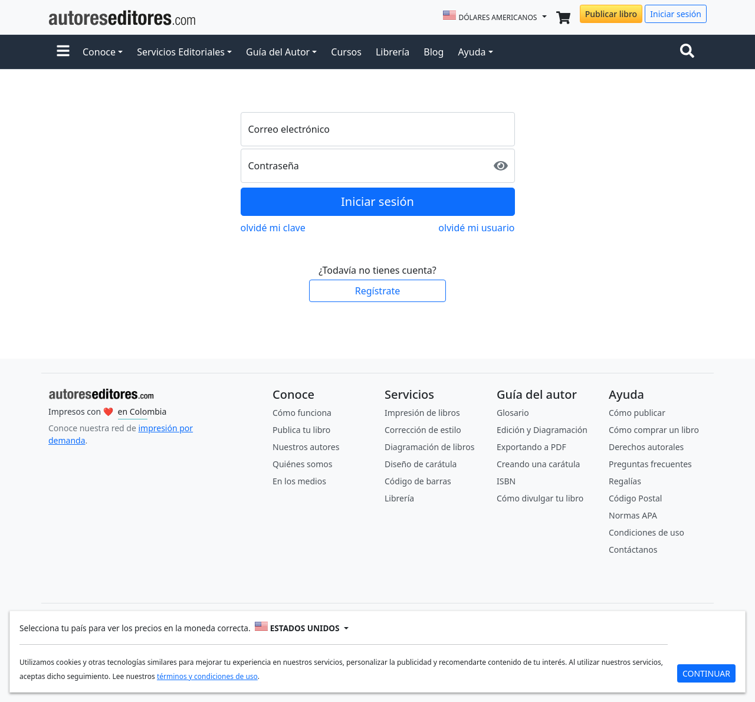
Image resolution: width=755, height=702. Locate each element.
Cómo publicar (637, 412)
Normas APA (633, 515)
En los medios (299, 481)
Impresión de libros (422, 412)
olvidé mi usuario (476, 227)
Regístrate (377, 290)
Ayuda (471, 51)
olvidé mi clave (273, 227)
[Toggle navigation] (689, 52)
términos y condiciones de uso (207, 676)
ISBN (506, 481)
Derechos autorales (646, 446)
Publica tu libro (301, 429)
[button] (63, 52)
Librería (392, 51)
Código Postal (635, 498)
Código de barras (418, 481)
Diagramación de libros (429, 446)
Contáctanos (633, 549)
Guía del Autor (278, 51)
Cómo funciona (302, 412)
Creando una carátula (538, 464)
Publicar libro (611, 13)
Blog (434, 51)
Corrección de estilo (423, 429)
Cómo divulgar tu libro (540, 498)
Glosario (513, 412)
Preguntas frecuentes (650, 464)
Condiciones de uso (646, 532)
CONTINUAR (706, 673)
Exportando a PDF (531, 446)
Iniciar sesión (675, 13)
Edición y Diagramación (542, 429)
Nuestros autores (306, 446)
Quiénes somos (302, 464)
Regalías (625, 481)
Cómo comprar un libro (654, 429)
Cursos (346, 51)
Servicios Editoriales (181, 51)
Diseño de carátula (421, 464)
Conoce (99, 51)
